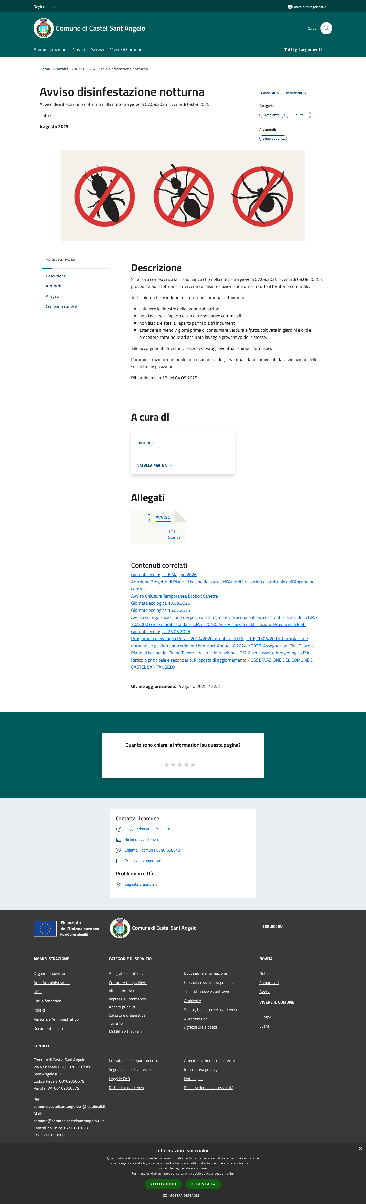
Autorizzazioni (196, 1019)
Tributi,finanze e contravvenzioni (212, 991)
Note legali (193, 1078)
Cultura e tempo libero (128, 983)
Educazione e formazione (205, 973)
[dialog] (183, 1173)
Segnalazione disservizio (130, 1069)
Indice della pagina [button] (60, 259)
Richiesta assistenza (126, 1088)
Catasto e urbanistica (127, 1015)
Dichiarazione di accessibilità (208, 1088)
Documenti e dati (48, 1028)
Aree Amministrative (52, 983)
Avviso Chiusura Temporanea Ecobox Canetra (174, 595)
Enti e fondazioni (48, 1001)
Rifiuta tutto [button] (203, 1184)
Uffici (38, 992)
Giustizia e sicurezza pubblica (209, 982)
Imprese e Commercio (127, 999)
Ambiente (192, 1001)
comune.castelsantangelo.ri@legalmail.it (70, 1106)
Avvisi (80, 69)
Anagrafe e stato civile (128, 973)
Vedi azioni (297, 93)
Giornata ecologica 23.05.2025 (160, 631)
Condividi (271, 93)
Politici (39, 1010)
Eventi (264, 1026)
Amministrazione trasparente (209, 1060)
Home (45, 69)
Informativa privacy (201, 1069)
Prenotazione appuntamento (133, 1060)
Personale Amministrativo (56, 1019)
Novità (63, 69)
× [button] (360, 1149)
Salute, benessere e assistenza (210, 1010)
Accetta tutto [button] (163, 1184)
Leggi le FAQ (119, 1078)
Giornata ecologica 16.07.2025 (160, 610)
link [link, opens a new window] (232, 1173)
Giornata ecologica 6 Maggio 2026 (164, 574)
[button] (183, 1195)
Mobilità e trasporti (125, 1031)
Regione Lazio (45, 7)
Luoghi (265, 1017)
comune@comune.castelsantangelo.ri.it (69, 1121)
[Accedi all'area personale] (306, 7)
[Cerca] (326, 28)
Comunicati (269, 983)
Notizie (265, 973)
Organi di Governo (49, 973)
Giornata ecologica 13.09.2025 (160, 603)
